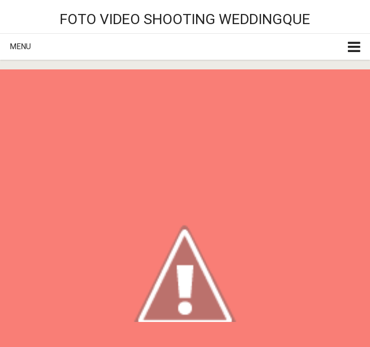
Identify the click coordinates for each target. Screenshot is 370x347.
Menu (20, 46)
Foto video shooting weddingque (185, 19)
